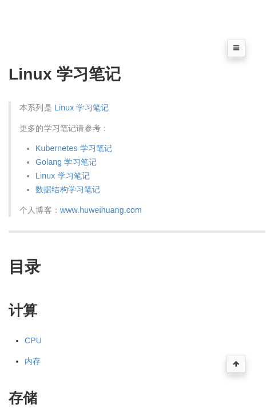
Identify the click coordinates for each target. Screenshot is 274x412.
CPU (33, 340)
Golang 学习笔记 (66, 162)
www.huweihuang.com (101, 210)
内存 (33, 361)
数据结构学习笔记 (68, 189)
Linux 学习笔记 (81, 107)
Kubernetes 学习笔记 (74, 148)
